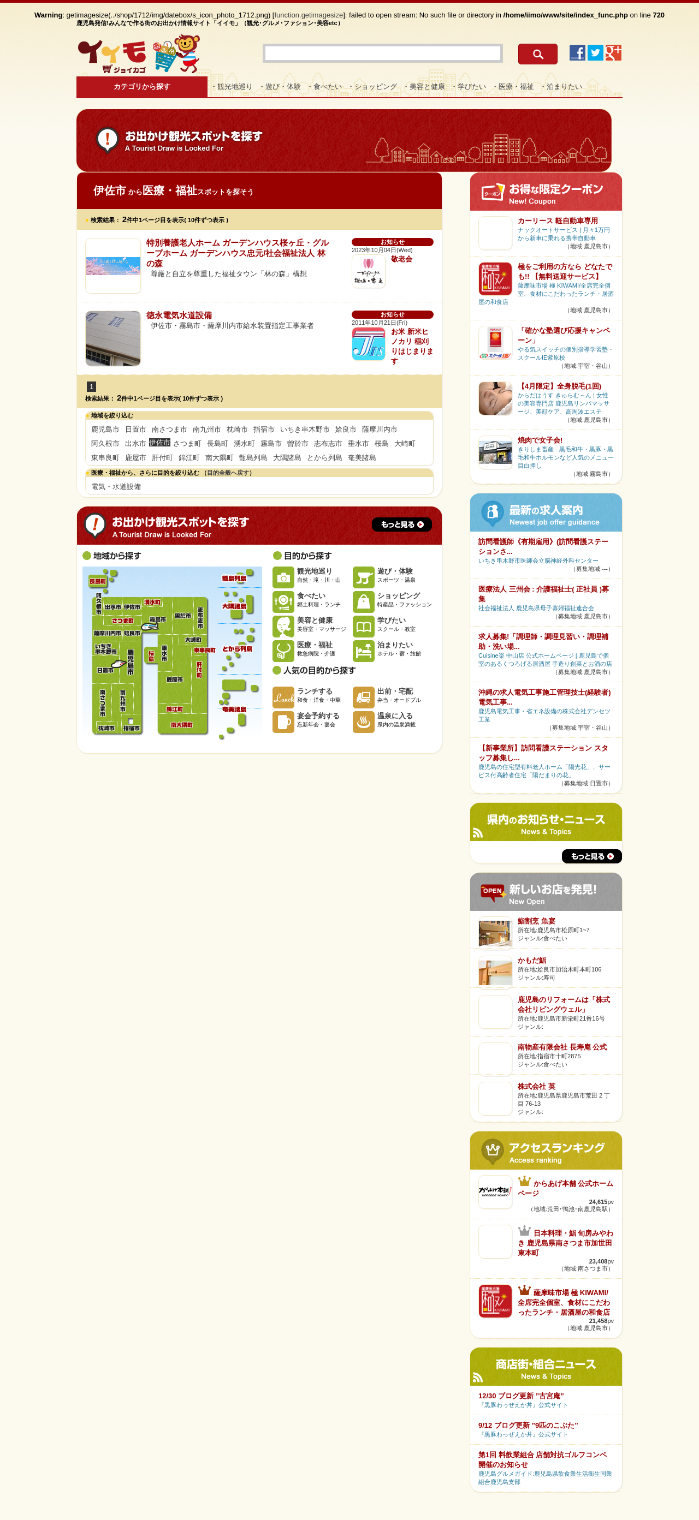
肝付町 (162, 458)
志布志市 (328, 443)
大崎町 (405, 443)
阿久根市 (105, 443)
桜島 (382, 443)
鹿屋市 (135, 458)
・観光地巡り (231, 86)
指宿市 (264, 429)
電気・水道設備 (116, 486)
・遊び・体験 (279, 86)
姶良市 (346, 429)
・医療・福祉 (512, 86)
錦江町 (189, 458)
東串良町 (105, 458)
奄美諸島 (362, 458)
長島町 (217, 443)
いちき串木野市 (305, 429)
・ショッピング (372, 86)
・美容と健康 (423, 86)
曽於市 (298, 443)
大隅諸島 (287, 458)
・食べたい (324, 86)
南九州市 (207, 429)
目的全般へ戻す (228, 472)
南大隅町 (219, 458)
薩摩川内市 (380, 429)
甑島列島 (253, 458)
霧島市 (271, 443)
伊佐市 (131, 606)
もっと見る (402, 524)
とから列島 (324, 458)
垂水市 (358, 443)
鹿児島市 (105, 429)
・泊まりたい (561, 86)
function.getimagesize (309, 15)
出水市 (135, 443)
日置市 (135, 429)
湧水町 (244, 443)
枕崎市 (237, 429)
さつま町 (187, 443)
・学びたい (468, 86)
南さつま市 (169, 429)
